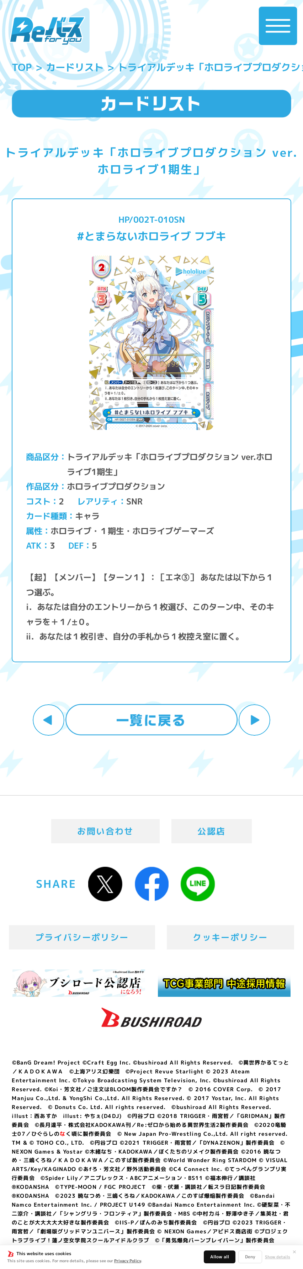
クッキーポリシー (230, 937)
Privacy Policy (127, 1261)
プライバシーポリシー (82, 937)
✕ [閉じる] (294, 1252)
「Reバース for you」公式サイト (47, 31)
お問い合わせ (105, 831)
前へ (48, 720)
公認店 (211, 831)
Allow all (219, 1257)
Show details (277, 1257)
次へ (254, 720)
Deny (250, 1257)
